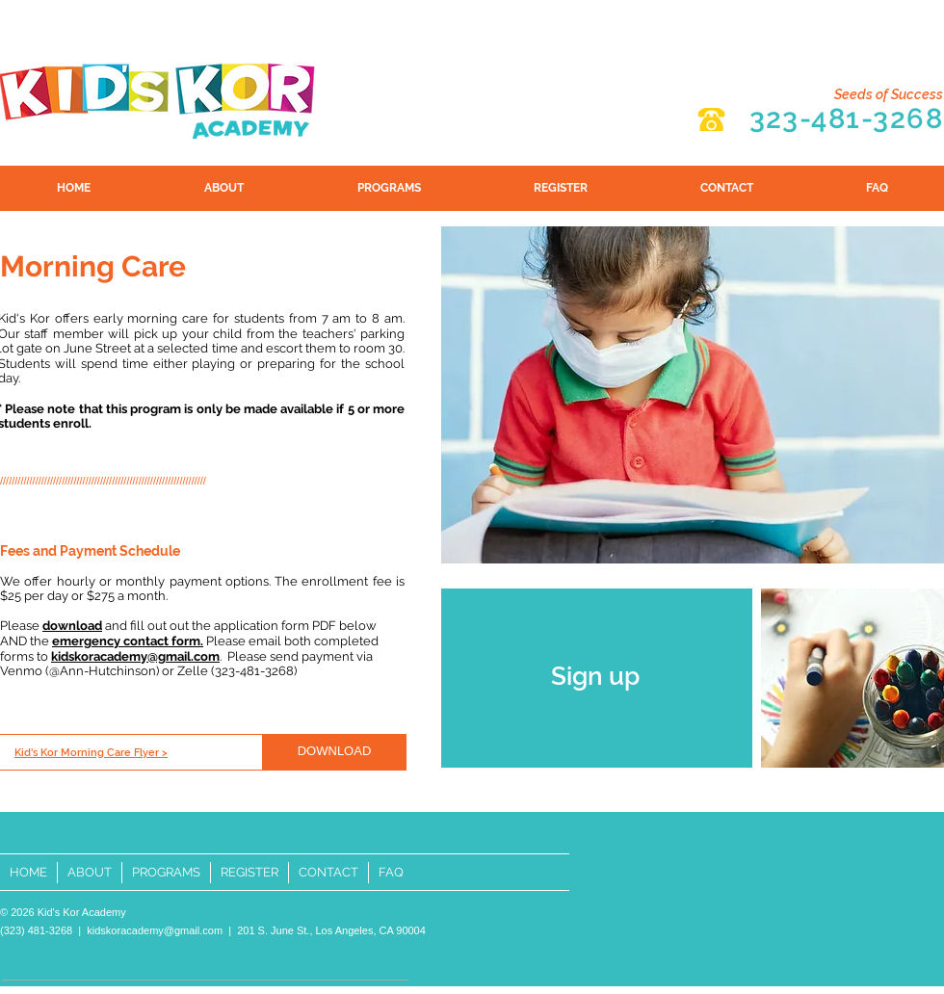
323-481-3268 (846, 118)
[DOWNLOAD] (334, 752)
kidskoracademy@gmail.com (155, 930)
